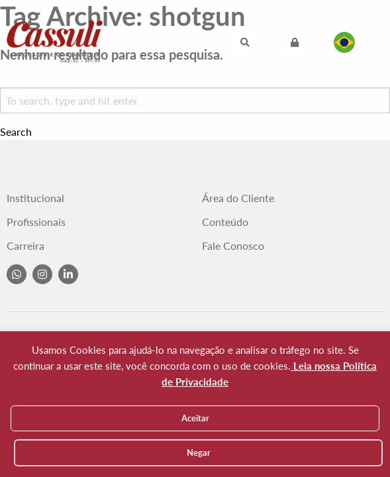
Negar (199, 452)
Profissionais (36, 222)
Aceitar (195, 418)
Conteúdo (225, 222)
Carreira (25, 245)
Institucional (35, 198)
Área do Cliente (238, 198)
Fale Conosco (233, 245)
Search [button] (16, 132)
